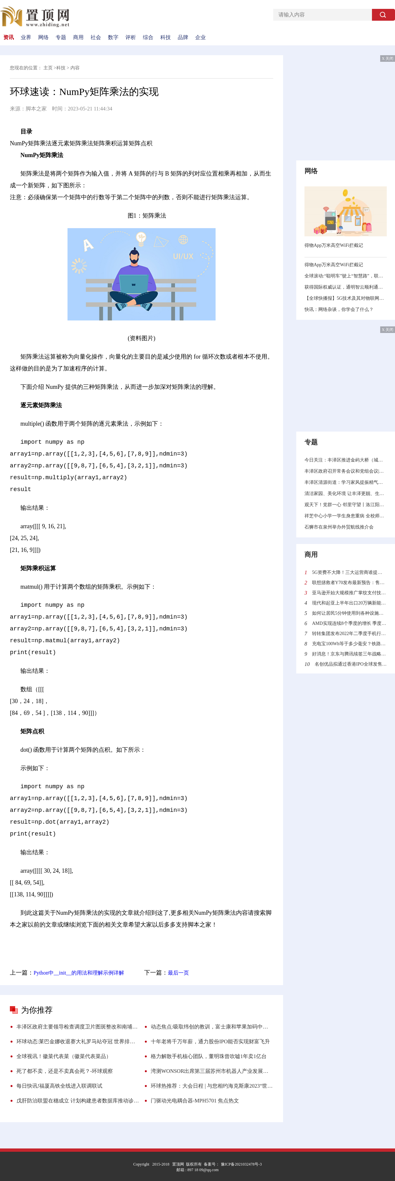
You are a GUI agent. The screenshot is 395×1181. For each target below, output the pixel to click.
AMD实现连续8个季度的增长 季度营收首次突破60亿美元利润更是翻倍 (349, 623)
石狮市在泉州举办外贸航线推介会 (339, 527)
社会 (96, 37)
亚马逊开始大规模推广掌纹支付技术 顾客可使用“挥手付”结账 (349, 592)
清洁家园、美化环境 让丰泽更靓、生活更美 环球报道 (345, 493)
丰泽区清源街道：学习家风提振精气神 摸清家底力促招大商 (345, 482)
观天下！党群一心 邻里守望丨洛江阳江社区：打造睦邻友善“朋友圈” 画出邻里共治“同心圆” (345, 504)
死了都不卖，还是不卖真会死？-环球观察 (64, 1071)
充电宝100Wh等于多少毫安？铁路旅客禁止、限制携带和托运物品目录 (349, 643)
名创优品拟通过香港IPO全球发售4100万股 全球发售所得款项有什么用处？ (351, 664)
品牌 (183, 37)
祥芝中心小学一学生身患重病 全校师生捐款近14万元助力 (345, 515)
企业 (200, 37)
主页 (48, 67)
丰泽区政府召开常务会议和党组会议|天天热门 (345, 471)
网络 (43, 37)
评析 (130, 37)
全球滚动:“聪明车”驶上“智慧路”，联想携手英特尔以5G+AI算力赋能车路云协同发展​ (345, 275)
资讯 (8, 37)
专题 (61, 37)
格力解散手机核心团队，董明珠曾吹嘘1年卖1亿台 (209, 1056)
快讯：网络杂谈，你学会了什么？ (339, 309)
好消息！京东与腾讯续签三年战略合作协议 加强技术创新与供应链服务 (349, 653)
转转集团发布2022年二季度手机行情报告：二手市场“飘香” (349, 633)
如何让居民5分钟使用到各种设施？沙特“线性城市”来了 (349, 613)
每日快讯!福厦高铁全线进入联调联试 (59, 1086)
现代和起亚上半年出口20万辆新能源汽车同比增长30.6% (349, 603)
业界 (26, 37)
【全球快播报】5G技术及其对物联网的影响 (345, 298)
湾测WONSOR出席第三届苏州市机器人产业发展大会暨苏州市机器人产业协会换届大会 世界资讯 (212, 1071)
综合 (148, 37)
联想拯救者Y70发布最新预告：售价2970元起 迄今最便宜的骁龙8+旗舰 (349, 582)
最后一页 (178, 973)
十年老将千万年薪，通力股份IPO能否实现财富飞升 (210, 1041)
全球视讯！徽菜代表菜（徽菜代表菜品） (63, 1056)
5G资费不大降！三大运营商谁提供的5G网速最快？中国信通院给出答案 (349, 572)
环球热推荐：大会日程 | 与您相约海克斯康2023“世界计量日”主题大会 (212, 1086)
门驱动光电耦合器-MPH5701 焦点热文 (195, 1100)
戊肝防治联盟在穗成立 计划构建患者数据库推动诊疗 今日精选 (77, 1100)
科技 (165, 37)
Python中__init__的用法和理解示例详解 (79, 973)
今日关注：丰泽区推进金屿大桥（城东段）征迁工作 (345, 460)
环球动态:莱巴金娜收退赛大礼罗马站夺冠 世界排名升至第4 (77, 1041)
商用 (78, 37)
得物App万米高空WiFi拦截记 (333, 245)
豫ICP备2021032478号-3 (241, 1164)
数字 (113, 37)
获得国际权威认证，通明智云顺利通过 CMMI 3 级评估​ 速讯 (345, 287)
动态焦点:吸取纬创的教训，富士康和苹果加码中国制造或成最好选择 (212, 1026)
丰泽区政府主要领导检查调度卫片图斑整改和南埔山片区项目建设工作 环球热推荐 (77, 1026)
